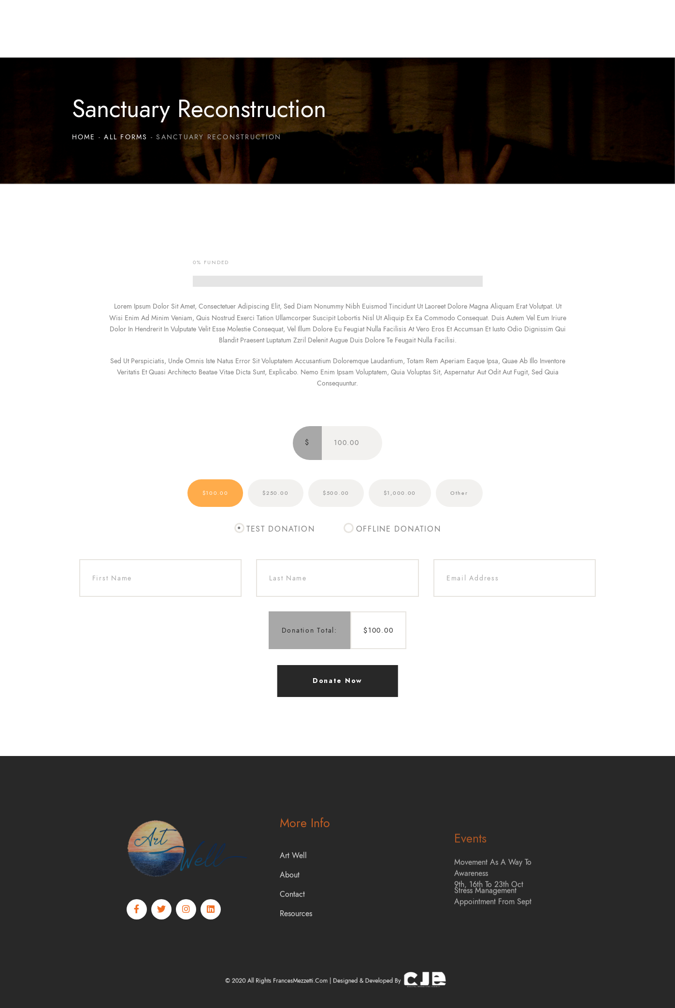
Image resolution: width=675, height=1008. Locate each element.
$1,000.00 (400, 493)
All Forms (125, 137)
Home (84, 137)
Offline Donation (398, 529)
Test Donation (280, 529)
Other (459, 493)
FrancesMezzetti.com (314, 980)
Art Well (293, 894)
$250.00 (275, 493)
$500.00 (336, 493)
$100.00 (215, 493)
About (290, 913)
